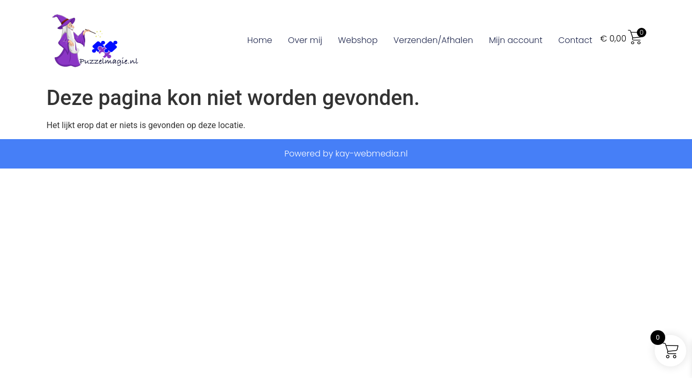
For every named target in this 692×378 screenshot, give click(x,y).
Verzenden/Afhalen (433, 40)
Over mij (305, 40)
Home (259, 40)
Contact (575, 40)
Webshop (357, 40)
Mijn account (515, 40)
